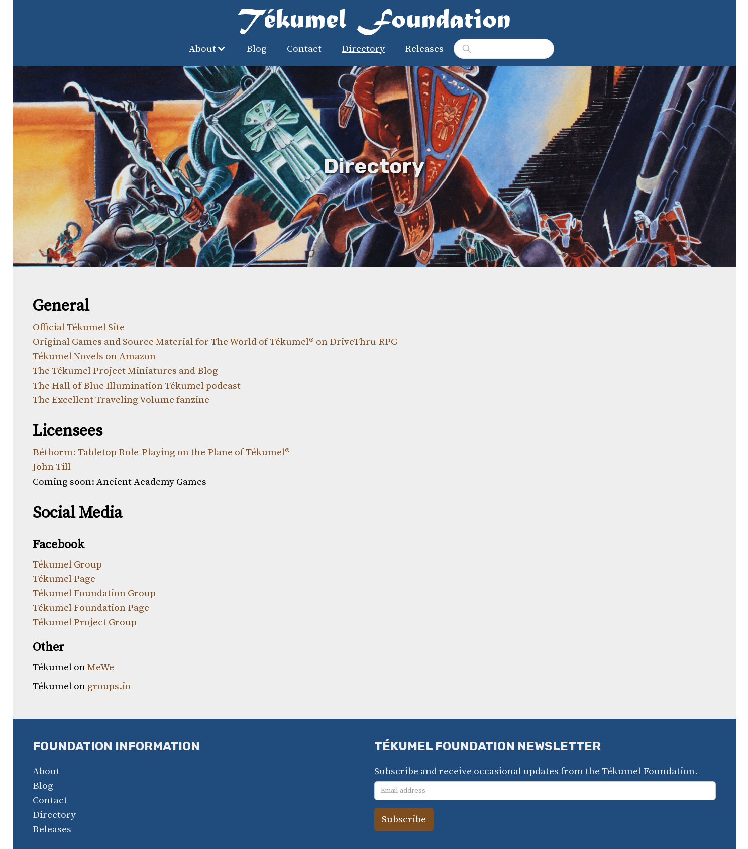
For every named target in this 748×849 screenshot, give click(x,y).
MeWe (100, 667)
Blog (256, 49)
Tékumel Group (67, 564)
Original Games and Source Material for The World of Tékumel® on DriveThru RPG (215, 342)
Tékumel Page (64, 579)
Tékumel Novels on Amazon (94, 356)
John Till (52, 467)
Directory (363, 49)
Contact (304, 49)
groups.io (109, 686)
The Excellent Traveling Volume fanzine (121, 400)
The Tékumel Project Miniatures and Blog (125, 371)
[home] (374, 22)
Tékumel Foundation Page (91, 608)
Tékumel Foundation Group (94, 593)
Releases (424, 49)
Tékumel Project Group (85, 622)
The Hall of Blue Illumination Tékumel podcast (137, 386)
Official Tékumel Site (79, 327)
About (46, 771)
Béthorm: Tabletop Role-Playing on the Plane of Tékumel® (161, 452)
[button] (210, 49)
